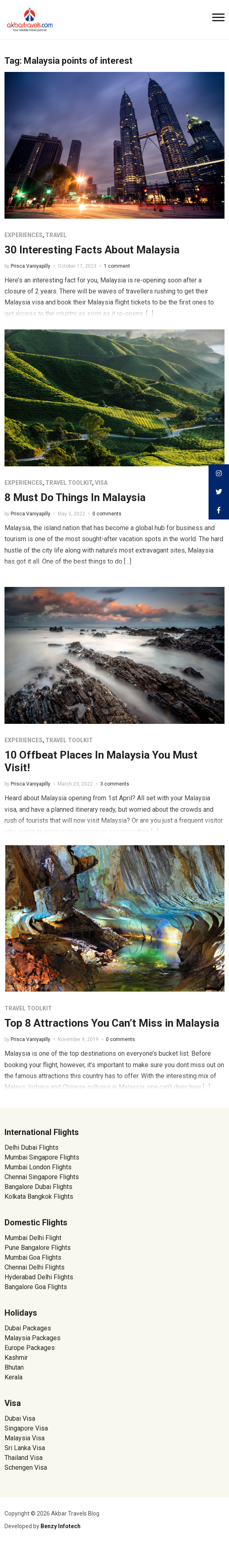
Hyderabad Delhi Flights (38, 1277)
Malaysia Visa (24, 1438)
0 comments (106, 514)
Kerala (13, 1377)
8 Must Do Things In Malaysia (75, 497)
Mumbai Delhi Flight (32, 1238)
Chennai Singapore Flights (41, 1177)
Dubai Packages (27, 1328)
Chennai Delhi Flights (34, 1267)
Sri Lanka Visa (25, 1448)
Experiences (23, 235)
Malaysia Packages (32, 1338)
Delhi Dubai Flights (31, 1147)
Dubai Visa (19, 1418)
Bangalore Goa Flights (35, 1287)
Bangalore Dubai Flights (38, 1187)
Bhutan (14, 1367)
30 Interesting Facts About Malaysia (92, 250)
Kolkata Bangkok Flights (38, 1196)
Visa (101, 482)
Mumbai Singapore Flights (41, 1157)
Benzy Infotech (60, 1526)
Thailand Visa (23, 1458)
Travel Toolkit (68, 482)
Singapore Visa (26, 1428)
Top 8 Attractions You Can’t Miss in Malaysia (111, 1023)
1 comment (117, 266)
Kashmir (16, 1357)
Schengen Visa (25, 1467)
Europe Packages (29, 1348)
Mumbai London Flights (38, 1167)
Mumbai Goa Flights (32, 1257)
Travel (56, 235)
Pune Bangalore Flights (37, 1247)
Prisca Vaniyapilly (30, 266)
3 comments (114, 784)
